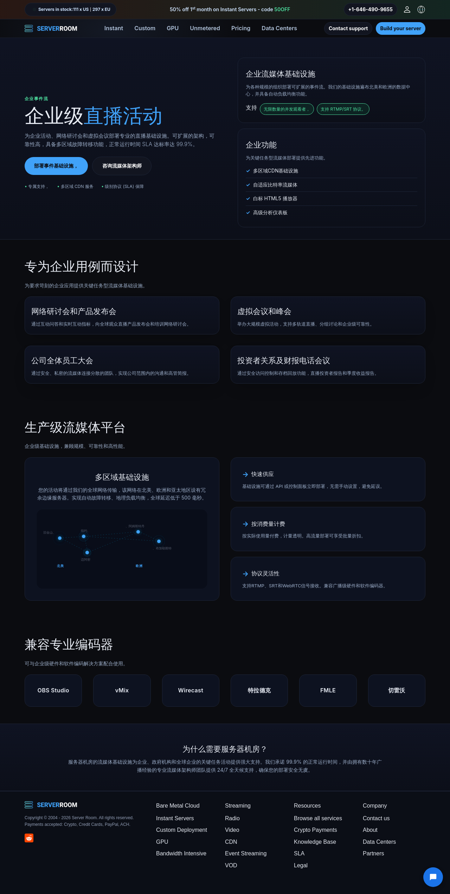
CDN (231, 842)
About (370, 830)
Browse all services (318, 818)
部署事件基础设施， (56, 166)
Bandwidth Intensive (181, 853)
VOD (231, 865)
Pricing (240, 28)
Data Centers (279, 28)
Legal (301, 865)
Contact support (348, 28)
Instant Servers (175, 818)
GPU (173, 28)
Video (232, 830)
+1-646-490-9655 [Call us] (370, 9)
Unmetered (205, 28)
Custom (144, 28)
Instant (113, 28)
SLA (299, 853)
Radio (232, 818)
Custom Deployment (181, 830)
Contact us (376, 818)
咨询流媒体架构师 (122, 166)
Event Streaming (245, 853)
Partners (373, 853)
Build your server (400, 28)
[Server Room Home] (51, 28)
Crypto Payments (315, 830)
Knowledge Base (315, 842)
